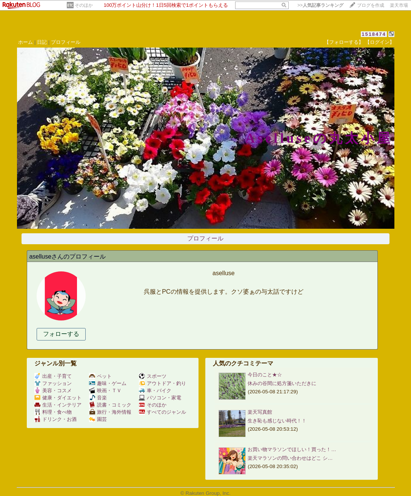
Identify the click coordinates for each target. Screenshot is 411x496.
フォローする (61, 334)
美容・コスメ (53, 390)
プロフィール (65, 42)
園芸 (98, 419)
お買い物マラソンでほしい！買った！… (292, 449)
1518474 (374, 34)
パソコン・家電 (160, 397)
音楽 (98, 397)
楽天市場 (399, 5)
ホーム (25, 42)
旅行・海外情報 (110, 412)
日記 (42, 42)
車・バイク (155, 390)
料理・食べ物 (53, 412)
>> (320, 5)
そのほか (84, 5)
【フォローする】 (343, 42)
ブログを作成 (370, 5)
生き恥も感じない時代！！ (277, 421)
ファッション (53, 383)
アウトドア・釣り (162, 383)
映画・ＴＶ (105, 390)
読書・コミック (110, 405)
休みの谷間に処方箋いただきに (282, 383)
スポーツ (152, 376)
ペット (100, 376)
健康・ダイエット (58, 397)
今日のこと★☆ (265, 374)
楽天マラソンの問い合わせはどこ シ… (290, 458)
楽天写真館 (260, 412)
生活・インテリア (58, 405)
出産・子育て (53, 376)
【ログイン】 (379, 42)
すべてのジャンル (162, 412)
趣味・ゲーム (107, 383)
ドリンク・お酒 (55, 419)
